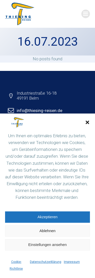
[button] (87, 122)
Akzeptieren (47, 217)
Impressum (72, 262)
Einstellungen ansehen (47, 244)
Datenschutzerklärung (45, 262)
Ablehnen (47, 231)
